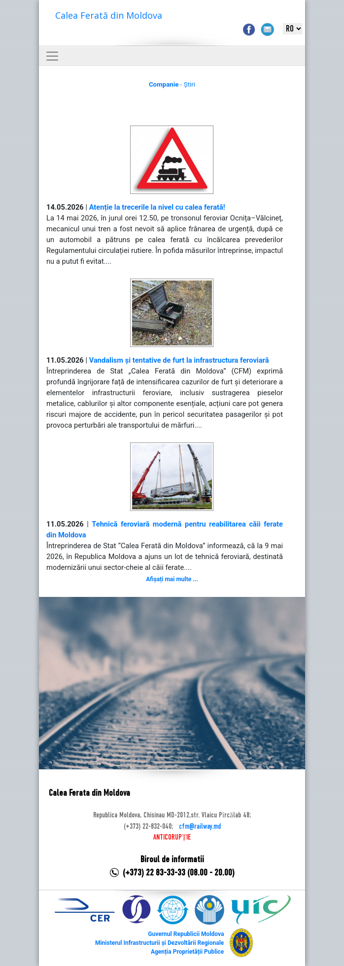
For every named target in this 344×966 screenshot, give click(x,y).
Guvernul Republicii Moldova (186, 934)
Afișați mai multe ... (172, 579)
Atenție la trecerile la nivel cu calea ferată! (157, 207)
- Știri (172, 84)
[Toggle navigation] (52, 56)
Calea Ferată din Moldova (108, 15)
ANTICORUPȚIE (172, 837)
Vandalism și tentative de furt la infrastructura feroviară (179, 360)
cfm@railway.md (200, 826)
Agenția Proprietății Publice (187, 951)
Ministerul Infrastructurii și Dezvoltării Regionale (159, 942)
